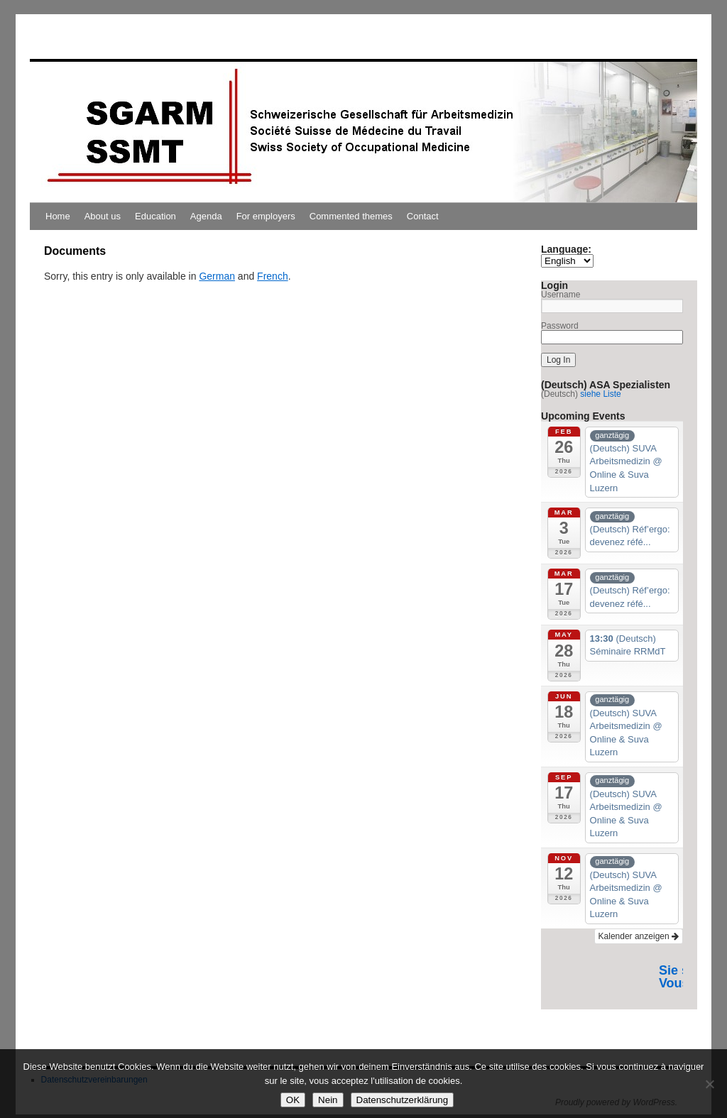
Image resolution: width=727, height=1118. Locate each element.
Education (155, 216)
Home (57, 216)
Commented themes (351, 216)
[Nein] (709, 1084)
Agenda (206, 216)
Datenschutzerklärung (402, 1100)
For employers (265, 216)
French (272, 276)
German (217, 276)
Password (560, 326)
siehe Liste (600, 394)
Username (560, 295)
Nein (327, 1100)
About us (102, 216)
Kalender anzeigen (638, 936)
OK (293, 1100)
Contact (423, 216)
